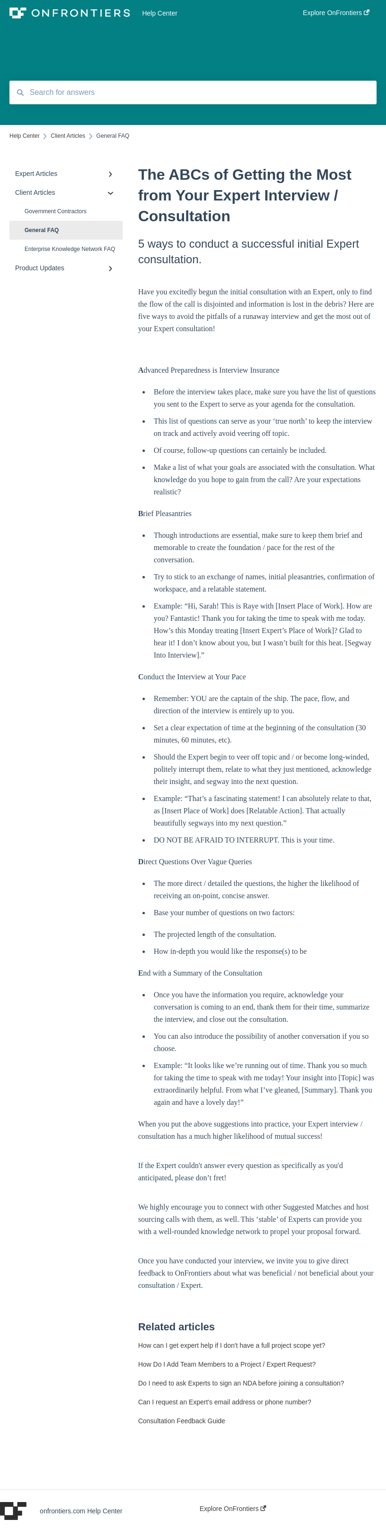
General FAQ (42, 230)
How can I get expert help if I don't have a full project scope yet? (231, 1345)
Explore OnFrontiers (233, 1508)
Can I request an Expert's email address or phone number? (224, 1402)
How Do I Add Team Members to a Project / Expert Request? (227, 1364)
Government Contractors (55, 211)
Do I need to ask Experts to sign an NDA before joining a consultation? (241, 1383)
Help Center (159, 13)
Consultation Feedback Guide (181, 1421)
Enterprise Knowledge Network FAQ (70, 249)
